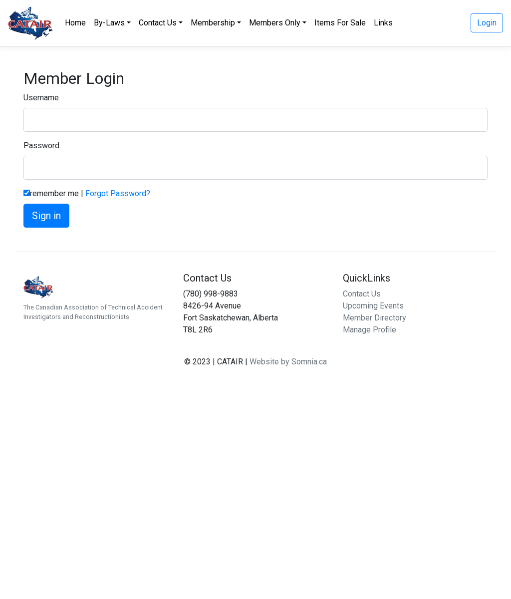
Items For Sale (340, 22)
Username (41, 97)
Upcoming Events (373, 305)
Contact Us (362, 294)
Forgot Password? (117, 193)
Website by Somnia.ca (288, 361)
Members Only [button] (274, 22)
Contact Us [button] (158, 22)
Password (41, 145)
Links (383, 22)
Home (75, 22)
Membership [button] (213, 22)
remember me (54, 193)
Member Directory (374, 317)
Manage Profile (369, 329)
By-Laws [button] (109, 22)
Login (487, 22)
